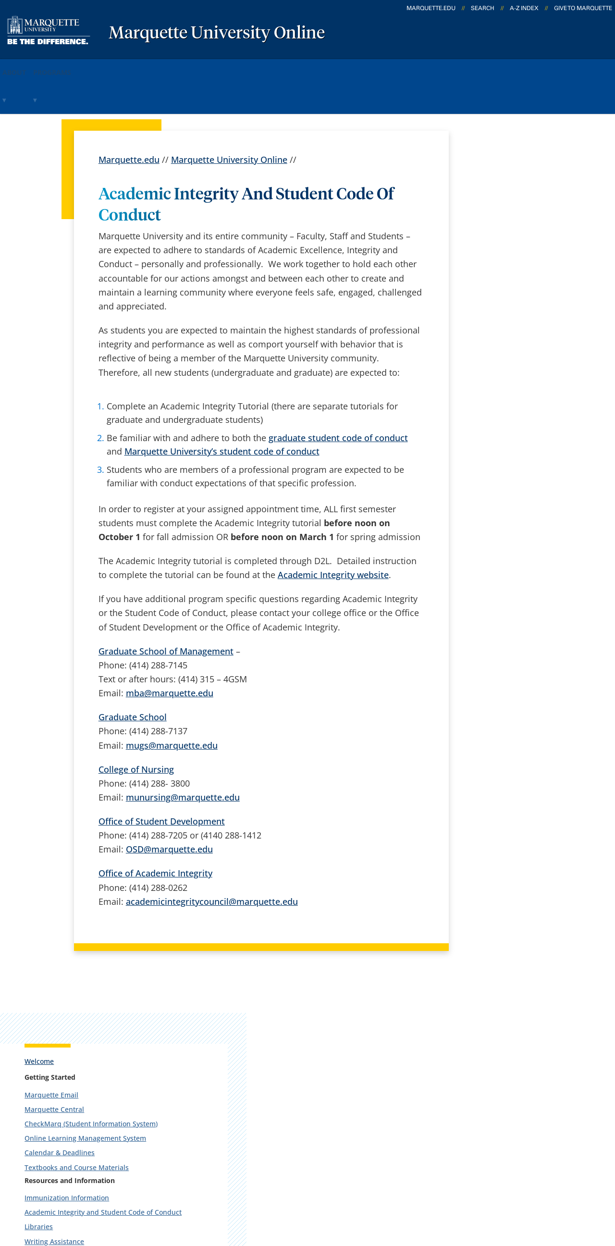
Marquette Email (491, 217)
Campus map (224, 1059)
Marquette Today (334, 1008)
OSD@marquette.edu (169, 810)
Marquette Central (494, 231)
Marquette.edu (129, 120)
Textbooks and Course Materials (517, 306)
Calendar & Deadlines (500, 292)
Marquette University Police (509, 471)
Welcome (479, 183)
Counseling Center (494, 418)
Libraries (479, 375)
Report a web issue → (494, 1082)
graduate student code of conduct (338, 398)
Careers (212, 1034)
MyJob (312, 1109)
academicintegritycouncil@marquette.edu (212, 862)
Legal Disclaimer (375, 1192)
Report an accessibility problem (515, 599)
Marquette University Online (217, 33)
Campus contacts (232, 1084)
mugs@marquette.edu (172, 706)
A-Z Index (524, 8)
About (23, 66)
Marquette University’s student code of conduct (222, 412)
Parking (477, 456)
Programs (78, 66)
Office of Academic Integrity (155, 834)
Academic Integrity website (333, 536)
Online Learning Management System (513, 274)
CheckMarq (322, 1059)
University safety (333, 1135)
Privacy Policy (303, 1192)
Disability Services (494, 433)
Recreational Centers (498, 514)
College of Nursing (136, 730)
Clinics (475, 529)
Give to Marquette (583, 8)
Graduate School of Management (166, 611)
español (213, 1008)
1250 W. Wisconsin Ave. (78, 1022)
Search (482, 8)
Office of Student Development (161, 782)
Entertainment (488, 543)
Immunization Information (507, 337)
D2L (308, 1084)
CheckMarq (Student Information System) (518, 250)
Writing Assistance (494, 389)
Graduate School (132, 678)
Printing (478, 486)
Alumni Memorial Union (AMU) (514, 500)
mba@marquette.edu (169, 654)
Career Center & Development (513, 404)
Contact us (218, 1109)
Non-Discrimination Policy (473, 1192)
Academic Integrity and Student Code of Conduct (515, 356)
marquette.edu (430, 8)
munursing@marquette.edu (183, 758)
